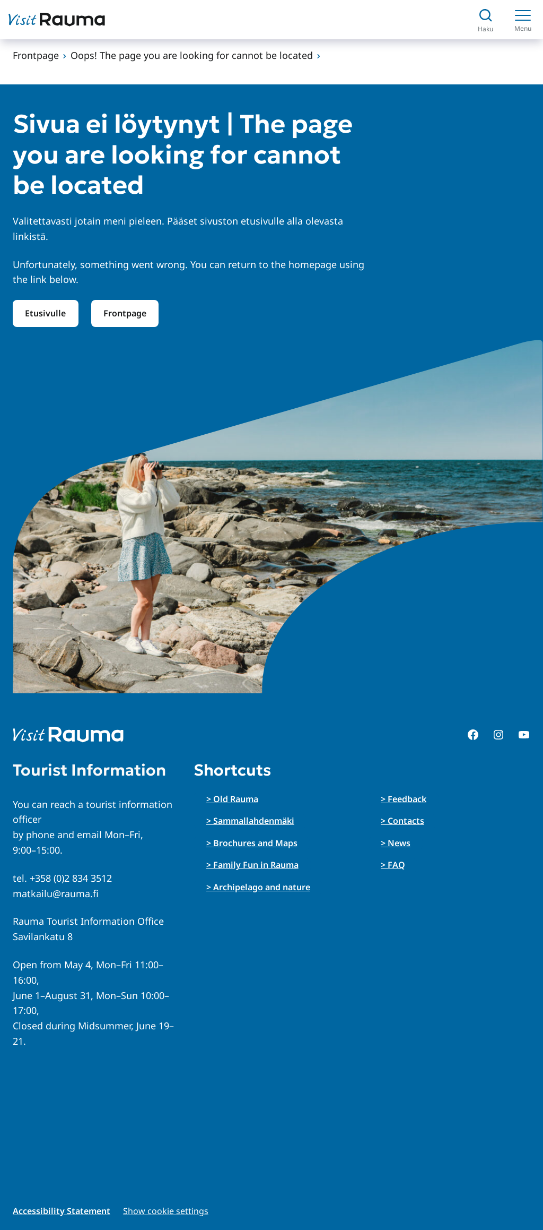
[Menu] (523, 19)
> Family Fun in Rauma (252, 865)
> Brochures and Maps (251, 843)
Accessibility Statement (61, 1211)
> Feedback (403, 799)
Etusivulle (45, 313)
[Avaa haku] (485, 20)
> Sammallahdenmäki (250, 821)
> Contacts (402, 821)
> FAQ (393, 865)
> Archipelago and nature (258, 887)
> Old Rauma (232, 799)
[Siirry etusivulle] (56, 20)
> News (395, 843)
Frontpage (36, 55)
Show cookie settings (165, 1211)
